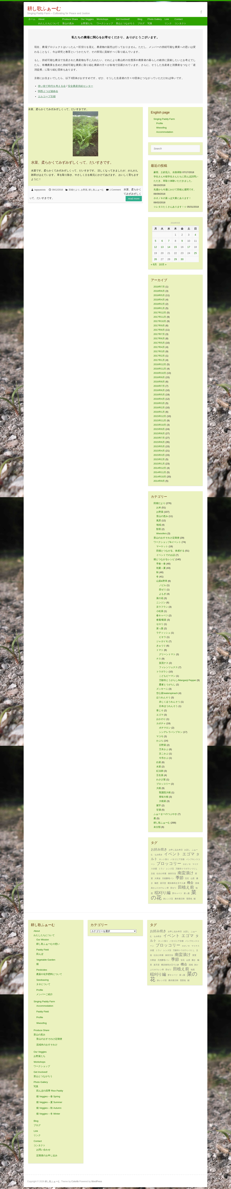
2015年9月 (159, 429)
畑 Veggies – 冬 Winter (48, 1113)
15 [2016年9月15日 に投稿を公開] (175, 247)
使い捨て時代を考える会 (52, 86)
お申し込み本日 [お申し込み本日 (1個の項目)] (176, 850)
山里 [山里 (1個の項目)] (193, 878)
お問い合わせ (43, 1149)
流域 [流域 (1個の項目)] (197, 883)
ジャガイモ (162, 641)
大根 (158, 788)
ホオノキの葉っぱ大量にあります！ (172, 198)
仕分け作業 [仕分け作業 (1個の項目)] (161, 873)
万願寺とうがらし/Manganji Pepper (177, 680)
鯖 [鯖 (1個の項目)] (195, 899)
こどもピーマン (167, 676)
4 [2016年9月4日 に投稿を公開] (195, 234)
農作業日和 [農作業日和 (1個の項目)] (180, 899)
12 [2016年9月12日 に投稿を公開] (155, 247)
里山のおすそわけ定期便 (166, 537)
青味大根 (163, 796)
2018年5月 (159, 295)
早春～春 (161, 563)
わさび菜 (161, 779)
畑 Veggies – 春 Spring (48, 1096)
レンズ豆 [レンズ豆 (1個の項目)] (170, 869)
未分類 (157, 827)
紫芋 (158, 805)
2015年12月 (160, 416)
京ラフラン (162, 606)
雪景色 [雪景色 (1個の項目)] (189, 899)
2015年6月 (159, 442)
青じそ (159, 710)
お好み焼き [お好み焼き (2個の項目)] (159, 849)
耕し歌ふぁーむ (44, 8)
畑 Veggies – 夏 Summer (49, 1102)
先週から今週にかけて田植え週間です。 (175, 189)
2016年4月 (159, 399)
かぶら (159, 740)
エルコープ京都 (47, 96)
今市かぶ (163, 758)
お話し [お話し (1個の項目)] (187, 850)
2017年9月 (159, 325)
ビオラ (162, 637)
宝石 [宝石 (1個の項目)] (187, 878)
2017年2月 (159, 355)
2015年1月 (159, 463)
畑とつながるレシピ (164, 559)
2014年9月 (159, 481)
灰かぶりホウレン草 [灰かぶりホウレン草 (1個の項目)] (160, 888)
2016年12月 (160, 364)
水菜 (158, 766)
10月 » (162, 264)
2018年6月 (159, 291)
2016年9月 (159, 377)
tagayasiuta (39, 190)
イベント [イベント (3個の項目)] (172, 854)
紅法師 (159, 771)
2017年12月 (160, 312)
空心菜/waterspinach (167, 693)
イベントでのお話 (165, 555)
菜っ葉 (159, 628)
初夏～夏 (161, 568)
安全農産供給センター (80, 86)
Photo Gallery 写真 (154, 21)
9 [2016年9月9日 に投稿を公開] (182, 240)
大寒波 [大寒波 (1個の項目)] (157, 878)
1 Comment (115, 190)
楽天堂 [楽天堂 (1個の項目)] (163, 883)
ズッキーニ (162, 688)
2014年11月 (160, 472)
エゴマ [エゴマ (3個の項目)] (188, 854)
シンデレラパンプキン (170, 732)
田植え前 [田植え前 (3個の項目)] (186, 887)
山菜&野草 (161, 581)
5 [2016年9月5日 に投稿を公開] (155, 240)
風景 (158, 520)
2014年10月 (160, 476)
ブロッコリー (163, 783)
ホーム (31, 19)
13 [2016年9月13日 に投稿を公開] (162, 247)
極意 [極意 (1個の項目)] (156, 883)
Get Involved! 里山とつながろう (125, 21)
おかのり (161, 719)
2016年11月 (160, 368)
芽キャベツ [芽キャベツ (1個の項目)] (177, 893)
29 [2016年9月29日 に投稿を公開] (175, 259)
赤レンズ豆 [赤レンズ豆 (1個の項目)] (168, 899)
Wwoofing (161, 127)
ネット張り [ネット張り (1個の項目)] (164, 859)
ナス (158, 658)
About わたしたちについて (48, 21)
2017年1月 (159, 360)
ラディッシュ (163, 632)
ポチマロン (165, 727)
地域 (158, 524)
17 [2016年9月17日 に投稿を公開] (188, 247)
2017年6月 (159, 338)
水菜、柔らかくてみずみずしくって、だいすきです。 (72, 162)
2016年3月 (159, 403)
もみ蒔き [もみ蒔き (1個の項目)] (158, 855)
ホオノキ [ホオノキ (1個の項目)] (187, 864)
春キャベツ (162, 615)
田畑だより (74, 190)
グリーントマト (167, 654)
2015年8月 (159, 433)
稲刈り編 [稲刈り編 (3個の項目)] (162, 892)
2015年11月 (160, 420)
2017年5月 (159, 342)
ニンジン (161, 602)
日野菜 (162, 745)
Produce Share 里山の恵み (70, 21)
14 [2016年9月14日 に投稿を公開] (168, 247)
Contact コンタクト (180, 21)
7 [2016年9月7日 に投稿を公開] (168, 240)
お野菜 (84, 190)
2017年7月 (159, 334)
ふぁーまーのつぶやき (165, 814)
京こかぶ (163, 753)
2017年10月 (160, 321)
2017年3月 (159, 351)
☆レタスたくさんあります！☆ (170, 206)
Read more (134, 198)
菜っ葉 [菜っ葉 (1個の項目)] (187, 893)
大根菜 (162, 801)
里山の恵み (162, 516)
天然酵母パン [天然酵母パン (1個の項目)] (168, 878)
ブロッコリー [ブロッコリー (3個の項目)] (168, 863)
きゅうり (161, 645)
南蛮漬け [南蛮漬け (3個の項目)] (186, 873)
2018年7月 (159, 286)
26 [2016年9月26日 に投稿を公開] (155, 259)
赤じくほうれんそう (169, 701)
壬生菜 (159, 775)
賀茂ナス (163, 663)
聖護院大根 (165, 792)
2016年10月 (160, 373)
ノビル (162, 585)
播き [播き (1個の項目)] (194, 960)
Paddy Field (42, 1011)
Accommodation (164, 132)
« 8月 (154, 264)
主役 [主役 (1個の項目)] (153, 873)
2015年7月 (159, 437)
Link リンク (168, 21)
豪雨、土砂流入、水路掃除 (168, 172)
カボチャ (161, 723)
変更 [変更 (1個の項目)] (194, 955)
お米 (158, 507)
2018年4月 (159, 299)
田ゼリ (162, 589)
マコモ (159, 736)
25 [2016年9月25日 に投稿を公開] (195, 253)
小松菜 (159, 611)
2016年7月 (159, 386)
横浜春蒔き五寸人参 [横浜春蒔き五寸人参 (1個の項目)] (177, 883)
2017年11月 (160, 317)
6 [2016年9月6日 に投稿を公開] (162, 240)
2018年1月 (159, 308)
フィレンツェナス (168, 667)
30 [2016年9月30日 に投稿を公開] (182, 259)
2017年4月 (159, 347)
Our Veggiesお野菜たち (87, 21)
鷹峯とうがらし (167, 684)
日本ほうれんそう (168, 706)
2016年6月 (159, 390)
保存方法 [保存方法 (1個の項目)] (172, 873)
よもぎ (162, 594)
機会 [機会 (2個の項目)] (190, 882)
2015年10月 (160, 424)
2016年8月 (159, 381)
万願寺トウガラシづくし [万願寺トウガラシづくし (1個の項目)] (186, 869)
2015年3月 (159, 455)
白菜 (158, 762)
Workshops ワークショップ (105, 21)
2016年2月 (159, 407)
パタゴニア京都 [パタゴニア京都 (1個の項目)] (177, 859)
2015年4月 (159, 450)
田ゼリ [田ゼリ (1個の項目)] (173, 888)
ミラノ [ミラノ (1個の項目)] (162, 869)
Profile (159, 123)
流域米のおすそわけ (46, 1044)
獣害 (158, 529)
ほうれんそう (163, 697)
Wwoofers (161, 533)
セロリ (159, 624)
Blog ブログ (141, 21)
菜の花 (159, 598)
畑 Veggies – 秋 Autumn (48, 1108)
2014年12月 (160, 468)
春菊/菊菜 (161, 619)
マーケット (162, 546)
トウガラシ (162, 671)
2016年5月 (159, 394)
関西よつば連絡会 (48, 91)
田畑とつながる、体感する (170, 550)
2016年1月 (159, 411)
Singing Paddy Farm (164, 119)
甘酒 (158, 809)
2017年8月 (159, 329)
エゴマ (159, 714)
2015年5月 (159, 446)
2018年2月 (159, 304)
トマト (159, 650)
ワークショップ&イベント (167, 542)
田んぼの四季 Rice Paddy (49, 1090)
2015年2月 (159, 459)
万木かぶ (163, 749)
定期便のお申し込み (46, 1155)
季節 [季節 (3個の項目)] (180, 877)
